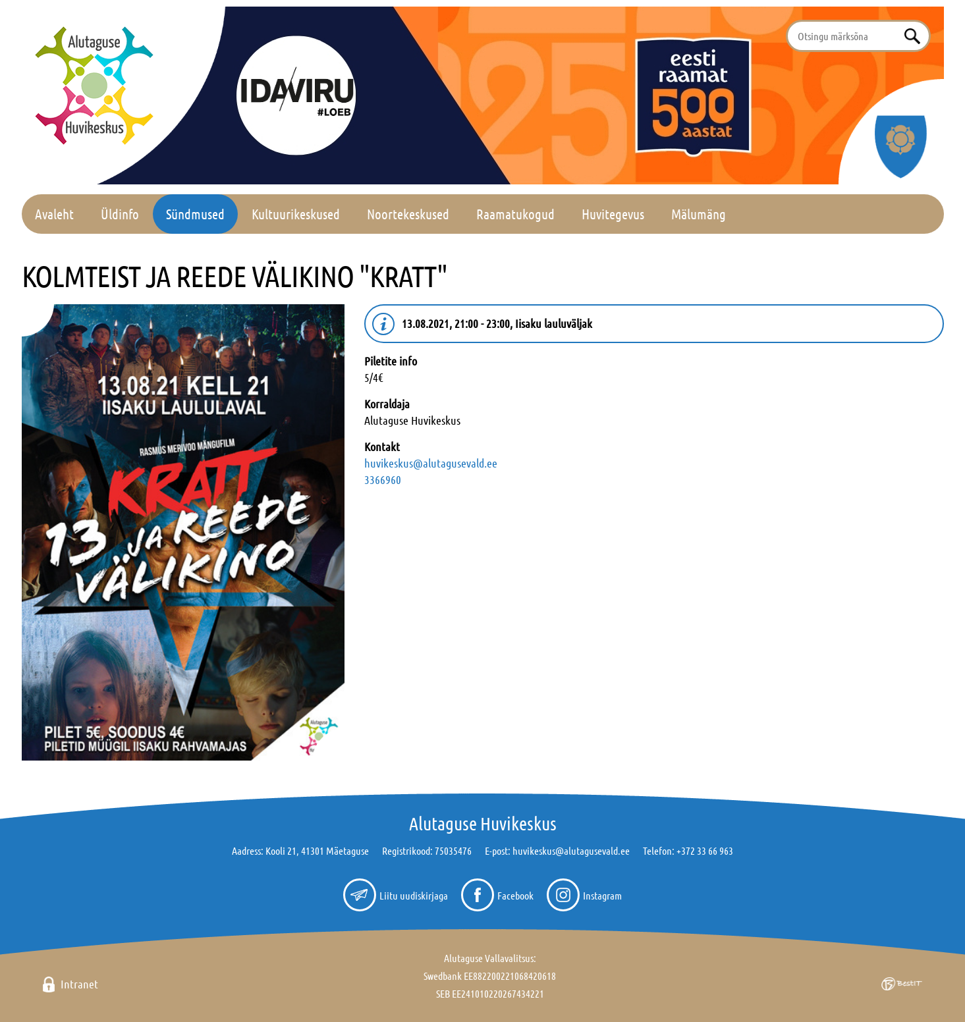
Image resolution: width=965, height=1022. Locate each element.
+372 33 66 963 (704, 850)
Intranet (79, 984)
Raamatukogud (515, 213)
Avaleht (54, 213)
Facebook (515, 895)
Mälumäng (698, 213)
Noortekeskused (408, 213)
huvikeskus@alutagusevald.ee (430, 463)
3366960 (382, 479)
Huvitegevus (613, 213)
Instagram (602, 895)
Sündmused (195, 213)
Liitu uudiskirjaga (413, 895)
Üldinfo (120, 213)
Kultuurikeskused (296, 213)
